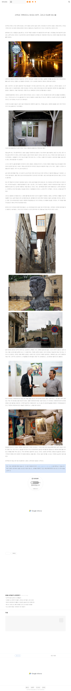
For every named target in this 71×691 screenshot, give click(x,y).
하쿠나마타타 (4, 1)
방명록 (32, 687)
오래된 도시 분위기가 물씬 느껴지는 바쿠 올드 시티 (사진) (20, 600)
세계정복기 (17, 595)
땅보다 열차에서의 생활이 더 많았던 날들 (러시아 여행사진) (20, 602)
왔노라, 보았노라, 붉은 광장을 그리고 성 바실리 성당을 (19, 604)
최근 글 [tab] (18, 655)
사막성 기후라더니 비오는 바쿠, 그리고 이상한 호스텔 (35, 15)
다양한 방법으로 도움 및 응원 (45, 466)
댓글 (6, 612)
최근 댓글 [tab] (53, 655)
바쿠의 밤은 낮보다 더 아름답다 (13, 598)
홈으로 (27, 687)
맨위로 (43, 687)
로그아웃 (38, 687)
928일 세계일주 (9, 595)
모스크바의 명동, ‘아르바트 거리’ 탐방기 (15, 607)
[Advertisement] (35, 510)
